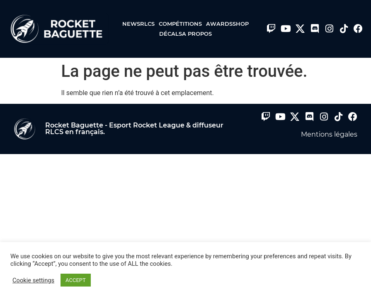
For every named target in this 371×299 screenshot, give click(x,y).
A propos (197, 33)
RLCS (149, 24)
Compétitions (182, 24)
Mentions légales (329, 134)
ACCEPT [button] (75, 280)
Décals (170, 33)
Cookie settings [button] (33, 280)
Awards (219, 23)
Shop (241, 23)
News (131, 23)
